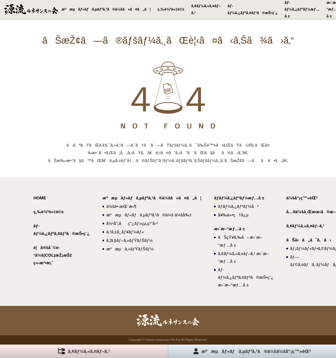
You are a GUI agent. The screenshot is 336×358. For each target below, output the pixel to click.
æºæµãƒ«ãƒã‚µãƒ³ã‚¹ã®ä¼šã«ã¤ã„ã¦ (106, 9)
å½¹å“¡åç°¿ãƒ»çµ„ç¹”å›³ (132, 223)
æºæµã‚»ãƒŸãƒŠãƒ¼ (130, 249)
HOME (39, 198)
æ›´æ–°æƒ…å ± (229, 228)
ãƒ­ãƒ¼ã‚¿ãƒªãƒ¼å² (238, 206)
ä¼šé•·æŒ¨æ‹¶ (121, 206)
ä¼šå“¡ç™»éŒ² (301, 198)
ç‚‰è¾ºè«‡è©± (170, 9)
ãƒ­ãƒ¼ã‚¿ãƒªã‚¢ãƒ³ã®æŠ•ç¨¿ (253, 9)
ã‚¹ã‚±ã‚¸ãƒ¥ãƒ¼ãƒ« (125, 232)
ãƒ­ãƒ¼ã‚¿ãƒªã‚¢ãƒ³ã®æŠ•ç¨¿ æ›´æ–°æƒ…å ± (246, 277)
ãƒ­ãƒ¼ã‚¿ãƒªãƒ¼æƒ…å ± (302, 9)
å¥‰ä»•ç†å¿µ (233, 215)
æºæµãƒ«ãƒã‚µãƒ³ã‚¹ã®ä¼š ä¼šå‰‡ (149, 215)
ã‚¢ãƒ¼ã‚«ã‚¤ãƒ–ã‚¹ (206, 9)
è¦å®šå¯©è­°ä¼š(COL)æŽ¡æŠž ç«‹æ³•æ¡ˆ (52, 255)
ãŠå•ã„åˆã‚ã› (308, 240)
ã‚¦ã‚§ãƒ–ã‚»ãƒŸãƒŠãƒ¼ (129, 240)
